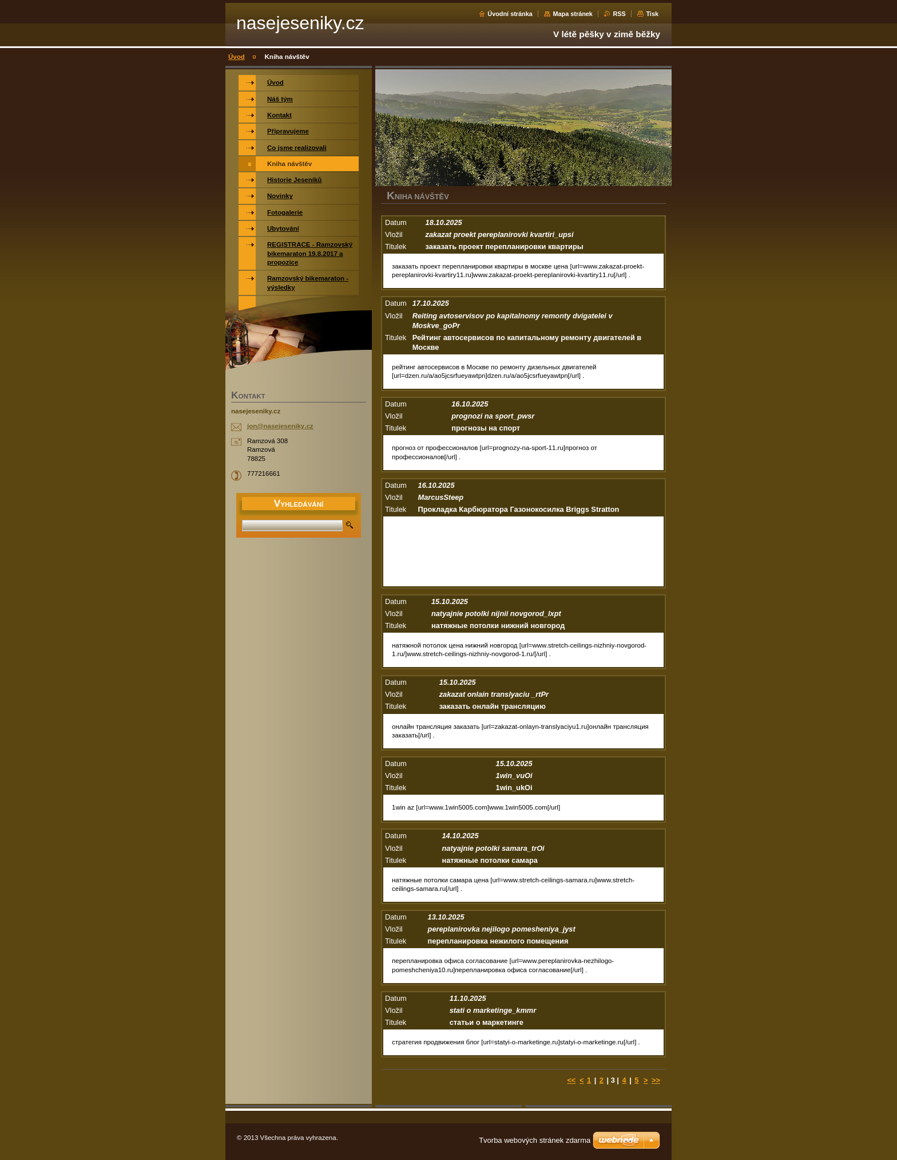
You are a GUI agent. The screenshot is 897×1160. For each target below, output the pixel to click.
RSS (619, 13)
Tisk (652, 13)
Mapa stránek (573, 13)
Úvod (236, 56)
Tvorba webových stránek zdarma (534, 1140)
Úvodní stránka (510, 13)
